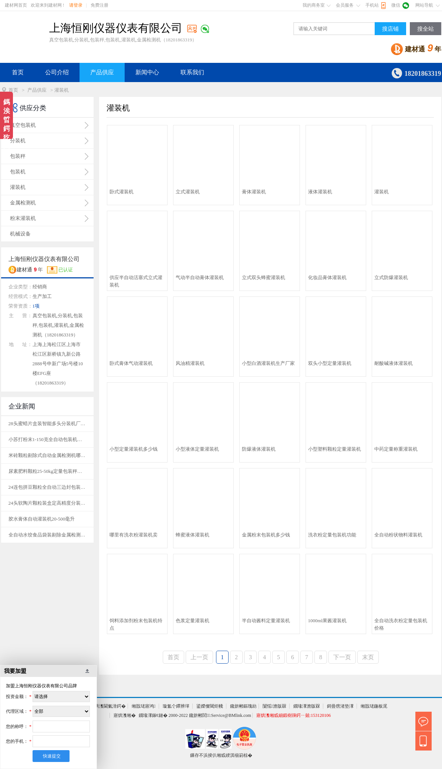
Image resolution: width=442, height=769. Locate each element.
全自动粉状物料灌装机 (398, 535)
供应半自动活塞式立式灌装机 (135, 281)
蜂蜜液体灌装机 (192, 535)
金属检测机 (23, 203)
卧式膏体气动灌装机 (131, 363)
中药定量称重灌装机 (396, 449)
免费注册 (99, 5)
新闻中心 (147, 72)
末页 (368, 657)
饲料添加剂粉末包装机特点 (135, 624)
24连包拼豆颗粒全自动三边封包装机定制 (47, 487)
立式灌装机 (188, 191)
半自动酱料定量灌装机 (266, 620)
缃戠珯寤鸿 (143, 706)
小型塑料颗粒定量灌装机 (334, 449)
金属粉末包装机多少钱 (266, 535)
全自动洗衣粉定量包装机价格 (400, 624)
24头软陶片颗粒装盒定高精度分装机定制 (47, 503)
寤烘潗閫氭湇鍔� (108, 706)
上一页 (199, 657)
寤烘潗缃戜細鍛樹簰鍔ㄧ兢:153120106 (293, 715)
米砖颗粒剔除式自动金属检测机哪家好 (47, 455)
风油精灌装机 (190, 363)
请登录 (75, 5)
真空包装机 (23, 125)
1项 (36, 306)
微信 (395, 5)
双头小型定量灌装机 (329, 363)
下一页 (342, 657)
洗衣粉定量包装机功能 (332, 535)
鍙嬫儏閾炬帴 (209, 706)
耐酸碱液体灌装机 (393, 363)
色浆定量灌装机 (192, 620)
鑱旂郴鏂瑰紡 (243, 706)
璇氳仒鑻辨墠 (176, 706)
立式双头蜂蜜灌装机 (263, 277)
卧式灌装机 (121, 191)
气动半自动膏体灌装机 (200, 277)
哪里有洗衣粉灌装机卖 (133, 535)
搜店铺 (390, 29)
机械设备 (20, 234)
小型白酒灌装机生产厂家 (268, 363)
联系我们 (192, 72)
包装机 (18, 172)
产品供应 (102, 72)
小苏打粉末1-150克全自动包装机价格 (47, 439)
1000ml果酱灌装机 (327, 620)
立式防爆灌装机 (391, 277)
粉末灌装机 (23, 218)
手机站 (372, 5)
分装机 (18, 140)
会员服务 (345, 5)
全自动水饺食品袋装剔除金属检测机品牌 (47, 535)
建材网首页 (16, 5)
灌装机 (381, 191)
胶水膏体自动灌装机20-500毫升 (42, 519)
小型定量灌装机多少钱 (133, 449)
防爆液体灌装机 (259, 449)
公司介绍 (57, 72)
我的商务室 (314, 5)
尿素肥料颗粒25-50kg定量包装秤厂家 (47, 471)
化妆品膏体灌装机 (327, 277)
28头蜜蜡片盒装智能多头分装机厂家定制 (47, 423)
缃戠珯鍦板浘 (374, 706)
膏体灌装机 (254, 191)
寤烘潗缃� (125, 715)
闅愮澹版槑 (274, 706)
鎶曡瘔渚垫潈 (340, 706)
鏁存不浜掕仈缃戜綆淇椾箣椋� (221, 755)
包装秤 (18, 156)
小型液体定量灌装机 (197, 449)
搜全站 (425, 29)
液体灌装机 (320, 191)
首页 (18, 72)
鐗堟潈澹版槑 (306, 706)
